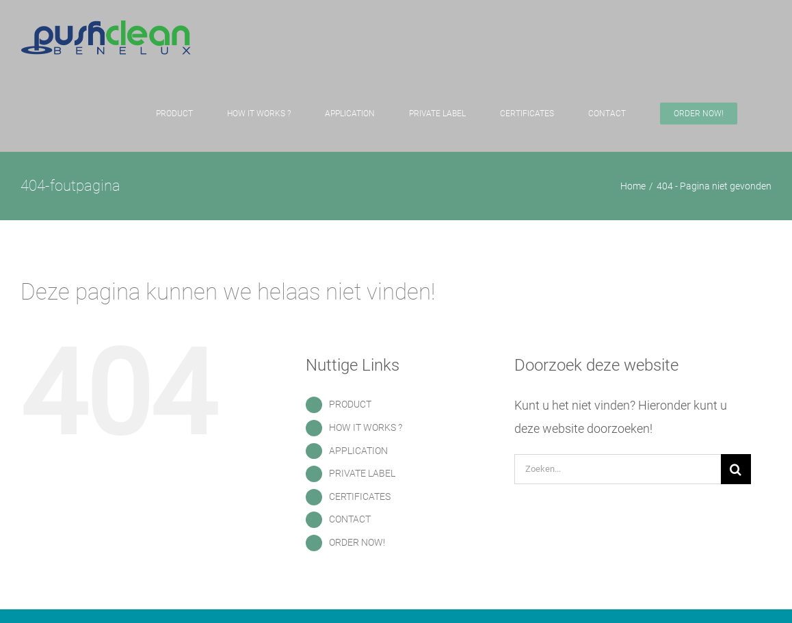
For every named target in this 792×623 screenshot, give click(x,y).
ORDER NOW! (357, 542)
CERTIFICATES (360, 496)
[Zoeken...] (617, 469)
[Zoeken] (736, 469)
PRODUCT (350, 404)
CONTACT (350, 519)
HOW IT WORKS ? (365, 427)
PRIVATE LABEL (362, 473)
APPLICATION (358, 450)
